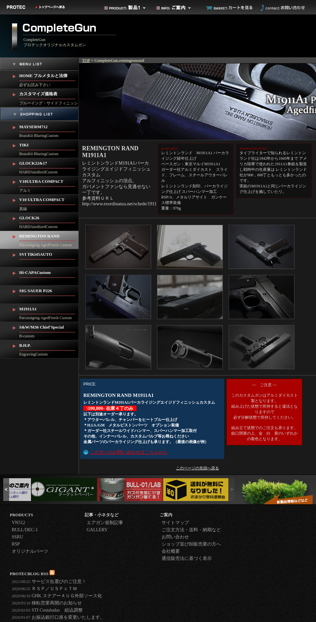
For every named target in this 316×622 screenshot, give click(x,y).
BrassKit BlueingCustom (49, 130)
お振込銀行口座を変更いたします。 (58, 617)
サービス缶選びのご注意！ (49, 581)
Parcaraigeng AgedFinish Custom (49, 239)
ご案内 (177, 7)
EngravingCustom (49, 348)
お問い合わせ (281, 7)
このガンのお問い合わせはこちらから (128, 452)
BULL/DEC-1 (25, 529)
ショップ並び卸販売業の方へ (191, 544)
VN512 (18, 522)
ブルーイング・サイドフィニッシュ (49, 98)
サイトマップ (175, 522)
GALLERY (97, 529)
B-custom (49, 330)
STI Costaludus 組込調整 (47, 610)
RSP (16, 544)
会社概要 (171, 551)
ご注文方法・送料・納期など (191, 529)
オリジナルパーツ (30, 551)
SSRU (17, 536)
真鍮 (49, 203)
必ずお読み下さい (49, 79)
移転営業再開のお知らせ (47, 603)
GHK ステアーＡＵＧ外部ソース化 (57, 595)
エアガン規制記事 (105, 522)
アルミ (49, 184)
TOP (86, 60)
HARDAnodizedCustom (49, 166)
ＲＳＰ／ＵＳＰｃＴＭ (44, 588)
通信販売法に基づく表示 (187, 558)
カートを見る (229, 7)
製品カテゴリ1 (125, 7)
